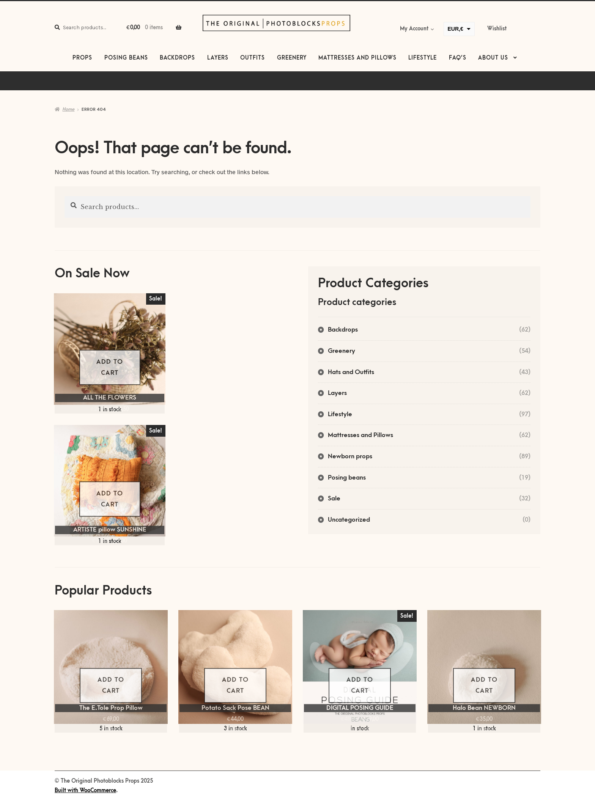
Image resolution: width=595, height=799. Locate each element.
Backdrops (177, 58)
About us (493, 58)
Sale (334, 498)
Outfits (252, 58)
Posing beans (126, 58)
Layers (217, 58)
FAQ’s (457, 58)
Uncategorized (349, 519)
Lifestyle (422, 58)
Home (68, 109)
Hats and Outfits (351, 372)
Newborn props (350, 456)
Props (82, 58)
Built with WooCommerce (85, 791)
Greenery (292, 58)
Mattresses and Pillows (357, 58)
